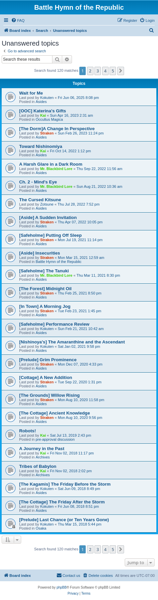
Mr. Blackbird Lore (56, 169)
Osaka (41, 528)
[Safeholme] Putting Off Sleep (50, 235)
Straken (46, 133)
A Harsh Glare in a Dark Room (50, 164)
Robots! (27, 430)
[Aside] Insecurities (39, 253)
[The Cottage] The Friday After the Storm (62, 501)
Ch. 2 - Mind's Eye (38, 181)
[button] (120, 71)
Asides (41, 102)
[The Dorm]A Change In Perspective (56, 128)
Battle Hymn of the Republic (58, 262)
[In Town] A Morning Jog (45, 306)
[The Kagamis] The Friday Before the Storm (65, 484)
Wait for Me (31, 93)
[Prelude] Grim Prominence (48, 359)
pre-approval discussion (55, 439)
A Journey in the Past (41, 448)
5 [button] (113, 71)
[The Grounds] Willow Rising (49, 395)
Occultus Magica (49, 119)
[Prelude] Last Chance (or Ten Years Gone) (64, 519)
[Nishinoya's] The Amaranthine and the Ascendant (72, 341)
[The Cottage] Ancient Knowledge (54, 413)
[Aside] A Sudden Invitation (48, 217)
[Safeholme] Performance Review (54, 324)
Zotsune (46, 204)
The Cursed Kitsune (40, 199)
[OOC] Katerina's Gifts (42, 110)
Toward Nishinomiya (40, 146)
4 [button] (105, 71)
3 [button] (97, 71)
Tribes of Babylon (37, 466)
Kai (43, 115)
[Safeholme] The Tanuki (44, 270)
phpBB (61, 587)
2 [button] (90, 71)
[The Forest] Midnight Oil (45, 288)
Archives (43, 457)
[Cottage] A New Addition (45, 377)
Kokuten (46, 98)
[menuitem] (18, 20)
